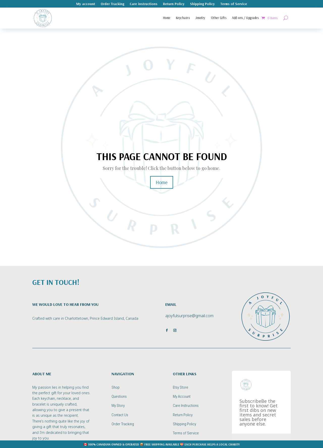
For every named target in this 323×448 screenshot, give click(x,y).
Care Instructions (186, 405)
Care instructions (143, 4)
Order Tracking (112, 4)
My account (85, 4)
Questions (119, 396)
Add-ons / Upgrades (245, 18)
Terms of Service (233, 4)
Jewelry (200, 18)
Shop (116, 387)
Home (166, 18)
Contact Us (120, 415)
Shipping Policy (202, 4)
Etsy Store (180, 387)
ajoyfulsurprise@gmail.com (189, 315)
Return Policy (173, 4)
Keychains (183, 18)
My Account (182, 396)
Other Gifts (219, 18)
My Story (118, 405)
